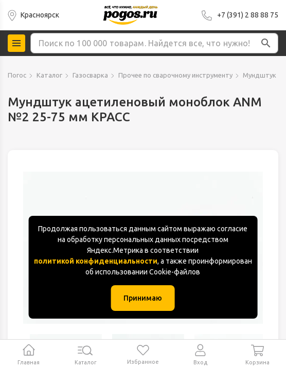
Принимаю (142, 298)
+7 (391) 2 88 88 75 (247, 15)
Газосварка (90, 75)
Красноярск (40, 15)
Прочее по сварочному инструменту (175, 75)
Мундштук (259, 75)
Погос (17, 75)
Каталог (49, 75)
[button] (266, 43)
